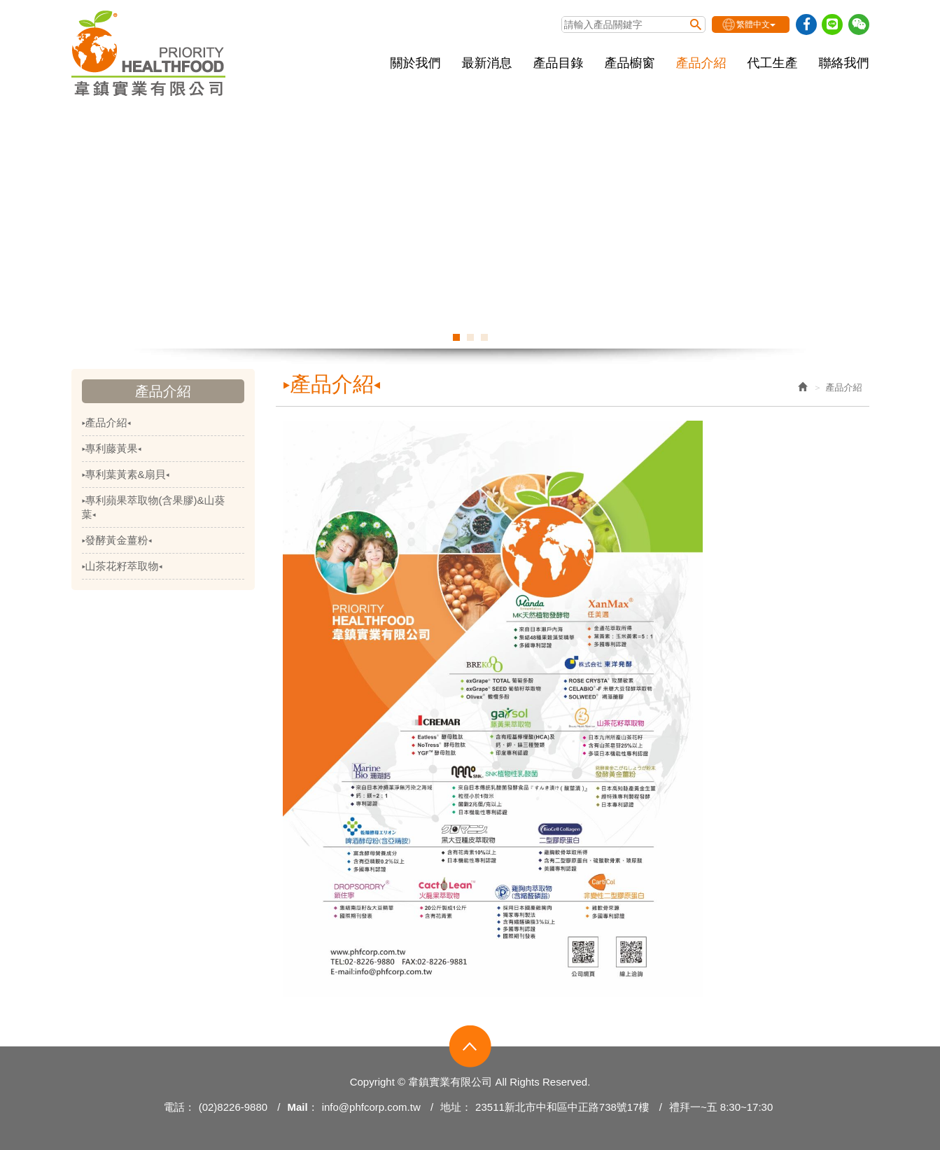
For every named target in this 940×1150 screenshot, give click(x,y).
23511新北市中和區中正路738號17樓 (562, 1107)
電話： (179, 1107)
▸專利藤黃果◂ (111, 448)
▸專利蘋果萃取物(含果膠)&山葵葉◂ (153, 507)
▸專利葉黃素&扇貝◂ (125, 474)
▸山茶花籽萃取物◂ (122, 566)
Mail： (302, 1107)
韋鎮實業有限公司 (149, 53)
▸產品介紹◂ (106, 422)
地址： (456, 1107)
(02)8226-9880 (233, 1107)
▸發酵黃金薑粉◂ (117, 540)
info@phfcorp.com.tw (371, 1107)
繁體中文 (756, 24)
